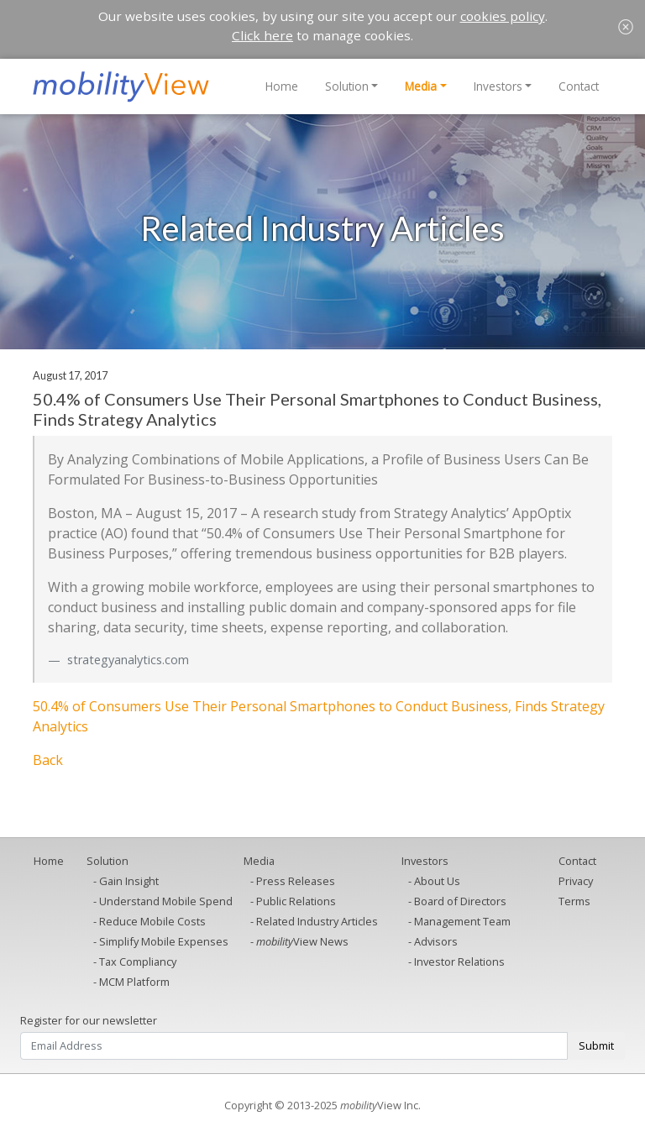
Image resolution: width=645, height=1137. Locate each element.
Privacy (575, 880)
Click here (262, 35)
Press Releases (295, 880)
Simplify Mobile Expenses (163, 941)
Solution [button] (347, 86)
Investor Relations (459, 961)
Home (281, 86)
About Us (437, 880)
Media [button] (421, 86)
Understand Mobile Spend (166, 901)
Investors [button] (498, 86)
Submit (596, 1045)
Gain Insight (129, 880)
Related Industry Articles (317, 921)
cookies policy (502, 16)
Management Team (462, 921)
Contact (578, 86)
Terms (574, 901)
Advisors (436, 941)
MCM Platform (134, 981)
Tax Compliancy (137, 961)
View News (302, 941)
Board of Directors (460, 901)
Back (48, 760)
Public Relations (296, 901)
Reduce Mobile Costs (152, 921)
